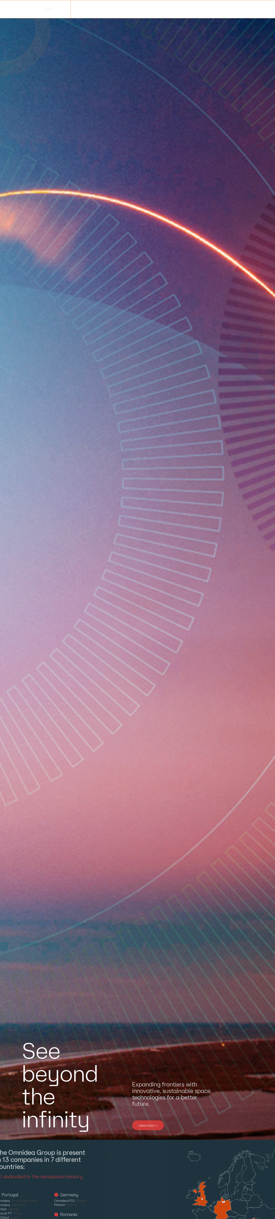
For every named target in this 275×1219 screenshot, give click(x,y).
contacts (168, 9)
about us (23, 9)
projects (88, 9)
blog (114, 9)
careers (139, 9)
